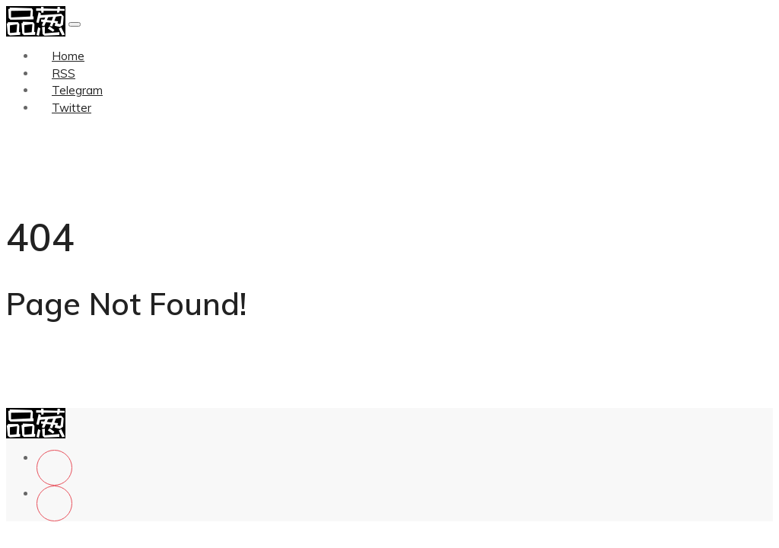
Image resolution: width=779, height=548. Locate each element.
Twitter (71, 107)
